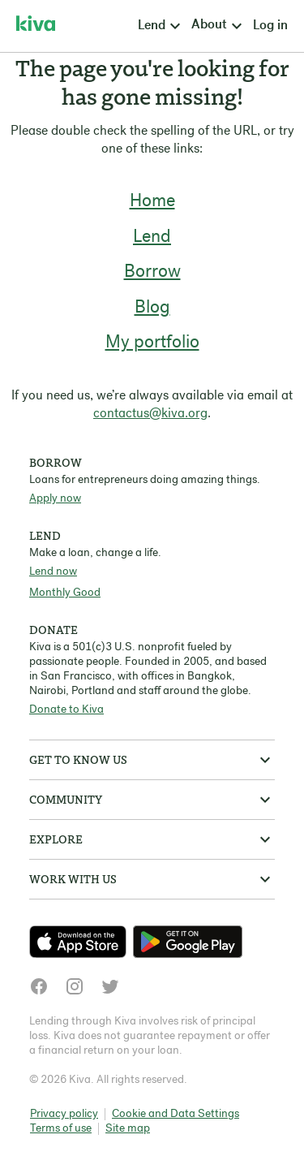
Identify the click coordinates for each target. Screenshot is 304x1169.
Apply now (55, 499)
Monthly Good (65, 593)
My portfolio (152, 343)
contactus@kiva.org (150, 414)
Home (152, 201)
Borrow (152, 272)
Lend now (53, 572)
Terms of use (61, 1129)
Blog (152, 308)
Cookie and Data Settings (175, 1114)
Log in (270, 25)
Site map (127, 1129)
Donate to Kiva (66, 710)
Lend (152, 237)
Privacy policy (64, 1114)
